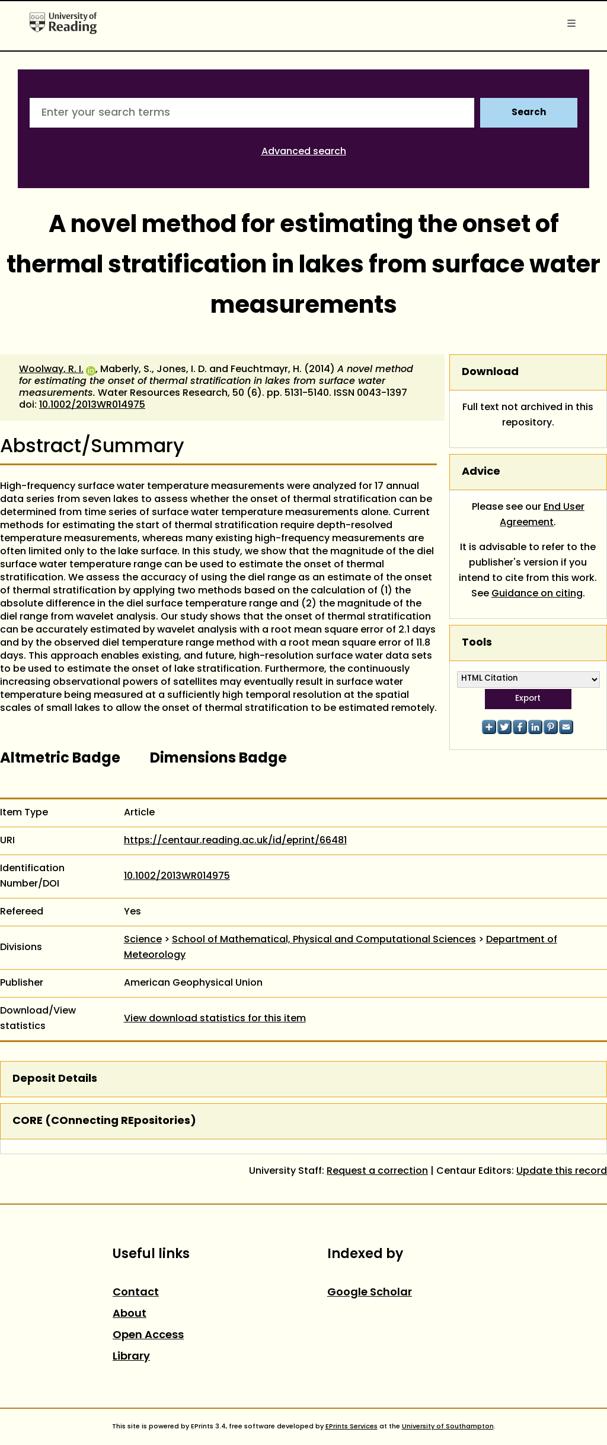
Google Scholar (369, 1293)
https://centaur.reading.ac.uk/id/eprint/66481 (235, 841)
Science (143, 940)
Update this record (561, 1171)
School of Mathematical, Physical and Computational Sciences (324, 940)
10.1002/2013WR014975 (92, 405)
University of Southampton (448, 1426)
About (129, 1314)
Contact (136, 1293)
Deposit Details (54, 1079)
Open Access (148, 1335)
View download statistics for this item (215, 1019)
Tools (477, 643)
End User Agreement (542, 515)
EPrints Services (351, 1426)
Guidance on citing (537, 594)
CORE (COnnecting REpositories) (104, 1121)
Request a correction (377, 1171)
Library (131, 1357)
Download (490, 372)
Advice (481, 472)
